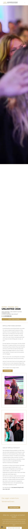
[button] (2, 527)
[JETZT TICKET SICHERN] (13, 319)
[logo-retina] (10, 2)
